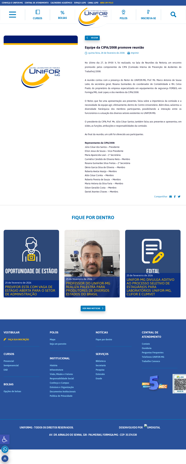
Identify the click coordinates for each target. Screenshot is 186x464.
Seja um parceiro (58, 344)
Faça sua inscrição (16, 339)
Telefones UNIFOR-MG (153, 357)
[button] (4, 439)
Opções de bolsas (12, 391)
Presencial (9, 361)
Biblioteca (101, 361)
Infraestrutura (56, 370)
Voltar (92, 38)
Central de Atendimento (37, 3)
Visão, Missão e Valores (61, 374)
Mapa (52, 339)
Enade (99, 378)
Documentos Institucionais (63, 391)
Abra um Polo (106, 3)
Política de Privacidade (61, 396)
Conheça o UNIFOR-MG (12, 3)
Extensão (100, 374)
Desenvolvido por (139, 427)
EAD (6, 370)
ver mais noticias (91, 308)
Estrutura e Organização (62, 387)
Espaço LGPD (80, 3)
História (53, 365)
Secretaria (101, 365)
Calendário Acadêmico (61, 3)
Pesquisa (100, 370)
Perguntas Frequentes (152, 352)
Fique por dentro (104, 339)
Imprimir (133, 53)
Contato (146, 344)
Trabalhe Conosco (151, 361)
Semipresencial (11, 365)
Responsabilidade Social (62, 378)
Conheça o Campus (59, 383)
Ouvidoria (146, 348)
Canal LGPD (93, 3)
